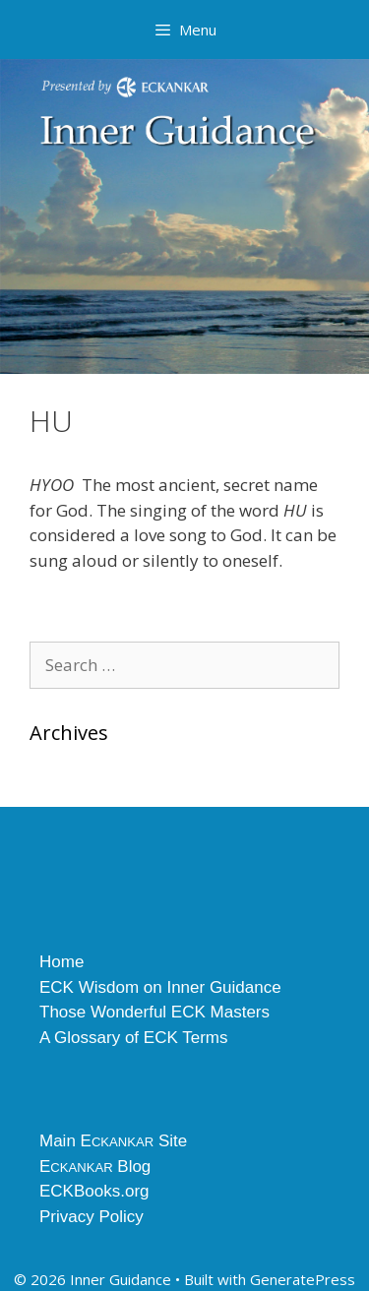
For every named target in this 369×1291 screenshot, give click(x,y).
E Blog (95, 1166)
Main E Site (113, 1141)
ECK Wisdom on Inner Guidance (160, 987)
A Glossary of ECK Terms (133, 1037)
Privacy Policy (91, 1216)
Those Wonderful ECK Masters (154, 1012)
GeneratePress (302, 1279)
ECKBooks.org (94, 1191)
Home (61, 962)
